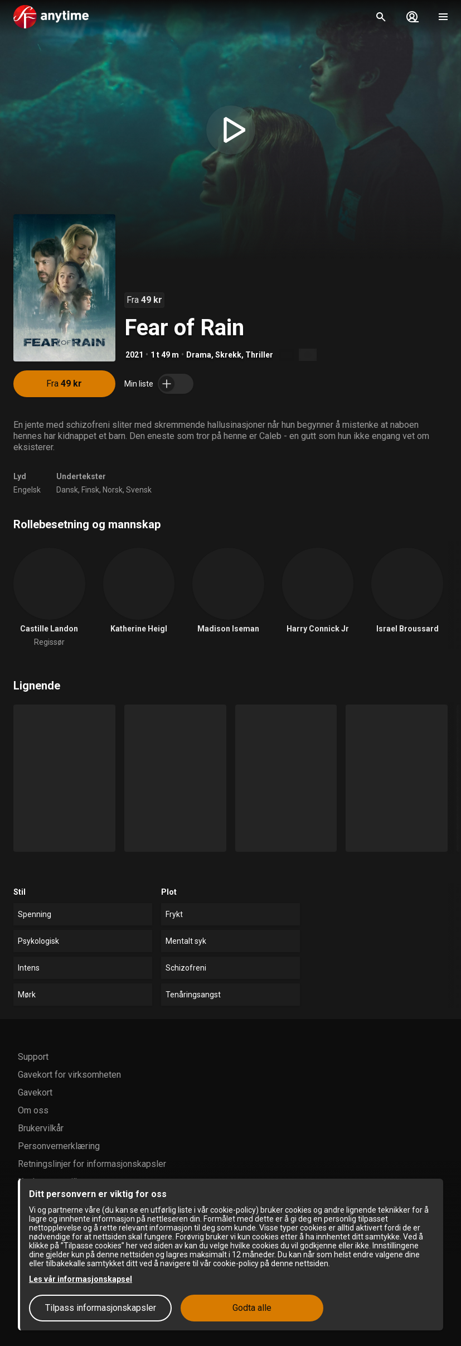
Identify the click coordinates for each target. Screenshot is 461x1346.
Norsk (113, 489)
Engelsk (27, 489)
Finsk (90, 489)
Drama (198, 354)
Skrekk (228, 354)
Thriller (259, 354)
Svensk (139, 489)
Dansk (67, 489)
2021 (134, 354)
